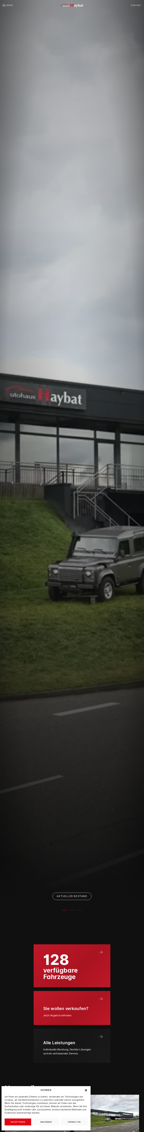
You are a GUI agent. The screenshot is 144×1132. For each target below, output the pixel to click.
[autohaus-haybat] (71, 5)
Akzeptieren (18, 1122)
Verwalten (74, 1122)
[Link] (72, 965)
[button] (86, 1090)
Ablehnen (46, 1122)
